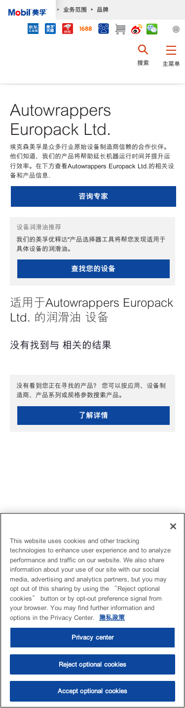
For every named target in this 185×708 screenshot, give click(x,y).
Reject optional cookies (93, 664)
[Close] (173, 526)
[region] (92, 610)
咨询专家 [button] (93, 196)
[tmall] (50, 29)
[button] (171, 61)
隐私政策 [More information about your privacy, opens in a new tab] (112, 617)
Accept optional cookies (93, 691)
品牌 (103, 9)
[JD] (67, 29)
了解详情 (93, 415)
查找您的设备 (93, 268)
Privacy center (93, 637)
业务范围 (75, 9)
